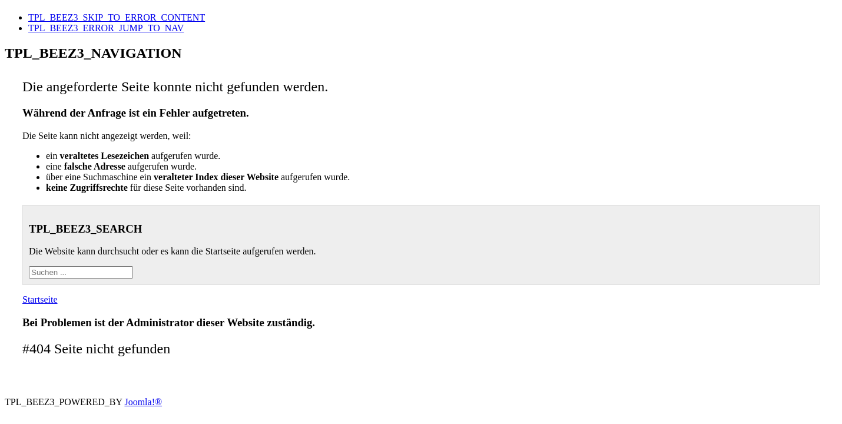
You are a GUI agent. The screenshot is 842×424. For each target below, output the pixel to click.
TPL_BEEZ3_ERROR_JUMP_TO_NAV (106, 28)
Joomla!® (143, 402)
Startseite (40, 299)
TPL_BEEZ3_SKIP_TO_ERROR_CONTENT (116, 17)
